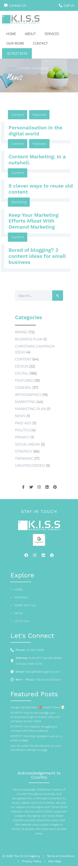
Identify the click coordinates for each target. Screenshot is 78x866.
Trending (24, 459)
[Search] (57, 295)
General (23, 388)
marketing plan (30, 409)
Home (11, 33)
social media (27, 444)
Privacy (22, 437)
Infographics (28, 395)
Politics (22, 430)
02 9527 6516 (17, 53)
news (20, 416)
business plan (28, 339)
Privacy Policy (31, 861)
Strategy (23, 451)
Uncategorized (30, 466)
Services (52, 33)
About (30, 33)
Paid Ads (23, 423)
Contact (40, 43)
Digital (21, 373)
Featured (39, 115)
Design (21, 366)
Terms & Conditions (60, 856)
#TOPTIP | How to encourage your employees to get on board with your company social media (35, 717)
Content (17, 115)
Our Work (15, 43)
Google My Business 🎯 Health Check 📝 (37, 707)
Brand (21, 332)
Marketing (18, 202)
